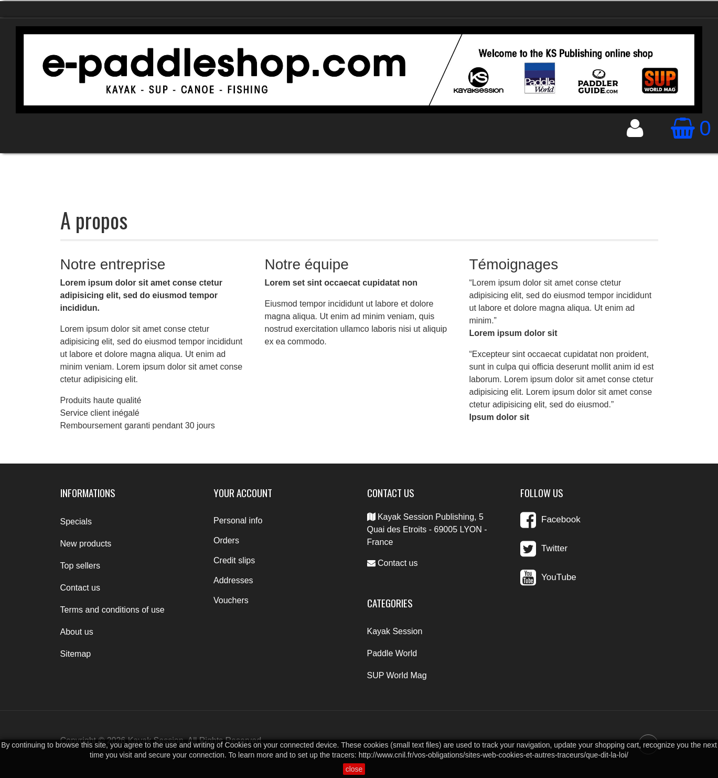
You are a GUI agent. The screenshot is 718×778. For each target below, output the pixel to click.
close (354, 769)
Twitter (554, 548)
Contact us (397, 563)
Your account (242, 492)
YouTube (558, 577)
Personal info (237, 520)
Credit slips (234, 560)
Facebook (561, 519)
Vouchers (231, 600)
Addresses (233, 580)
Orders (226, 540)
